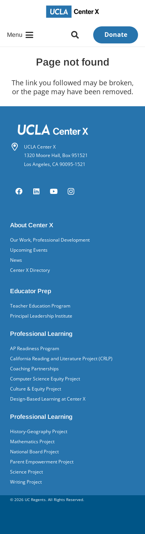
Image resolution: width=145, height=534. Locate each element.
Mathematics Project (32, 441)
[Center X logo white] (72, 130)
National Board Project (34, 451)
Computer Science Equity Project (45, 378)
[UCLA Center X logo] (72, 11)
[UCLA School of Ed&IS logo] (72, 524)
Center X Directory (30, 270)
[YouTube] (53, 191)
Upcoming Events (29, 250)
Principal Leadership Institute (41, 316)
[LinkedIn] (36, 191)
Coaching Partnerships (34, 368)
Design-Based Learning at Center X (47, 399)
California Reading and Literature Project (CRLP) (61, 358)
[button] (20, 35)
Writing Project (26, 482)
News (16, 260)
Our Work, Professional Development (50, 240)
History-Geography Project (38, 431)
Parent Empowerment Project (41, 461)
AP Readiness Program (34, 348)
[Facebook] (18, 191)
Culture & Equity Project (35, 388)
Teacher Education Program (40, 305)
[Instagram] (71, 191)
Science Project (26, 471)
